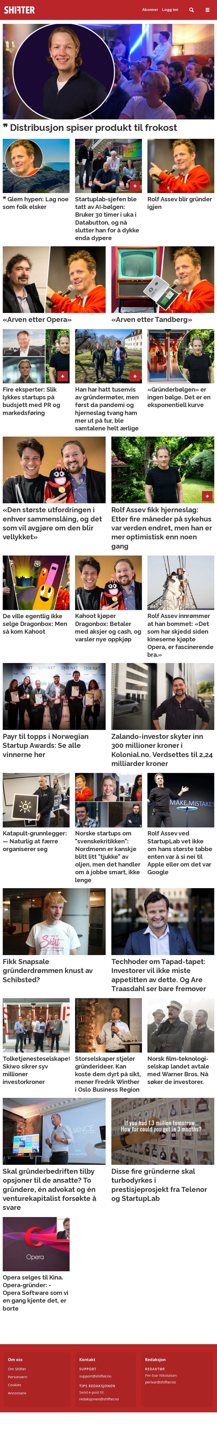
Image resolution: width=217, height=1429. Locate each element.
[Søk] (191, 10)
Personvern (17, 1377)
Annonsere (17, 1393)
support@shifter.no (95, 1376)
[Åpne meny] (207, 10)
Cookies (14, 1384)
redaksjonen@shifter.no (99, 1399)
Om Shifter (17, 1369)
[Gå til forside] (36, 9)
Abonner (150, 9)
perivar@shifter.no (160, 1382)
